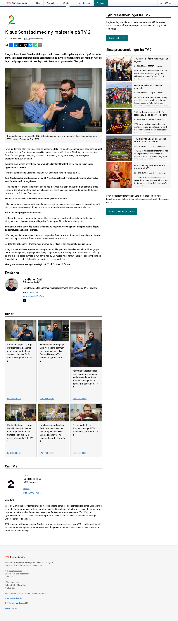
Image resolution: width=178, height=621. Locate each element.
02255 (26, 488)
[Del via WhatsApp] (35, 45)
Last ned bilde (14, 399)
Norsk (7, 609)
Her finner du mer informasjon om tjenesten (23, 565)
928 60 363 (32, 293)
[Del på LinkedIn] (16, 45)
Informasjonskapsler (14, 598)
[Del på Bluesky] (30, 45)
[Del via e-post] (40, 45)
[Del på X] (20, 45)
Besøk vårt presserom (121, 211)
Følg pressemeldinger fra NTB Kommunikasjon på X (27, 594)
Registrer (117, 38)
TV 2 (27, 39)
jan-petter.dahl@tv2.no (33, 296)
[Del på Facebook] (11, 45)
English (14, 609)
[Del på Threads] (25, 45)
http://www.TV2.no (32, 493)
